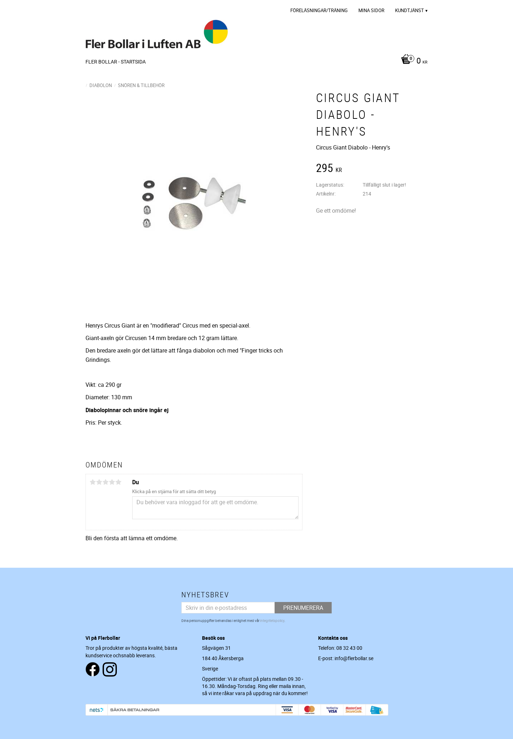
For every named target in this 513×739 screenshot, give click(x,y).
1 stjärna (92, 482)
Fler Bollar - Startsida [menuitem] (116, 61)
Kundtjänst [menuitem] (409, 10)
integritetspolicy (272, 620)
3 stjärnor (105, 482)
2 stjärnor (99, 482)
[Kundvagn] (412, 61)
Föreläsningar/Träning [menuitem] (319, 10)
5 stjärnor (118, 482)
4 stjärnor (112, 482)
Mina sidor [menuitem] (371, 10)
